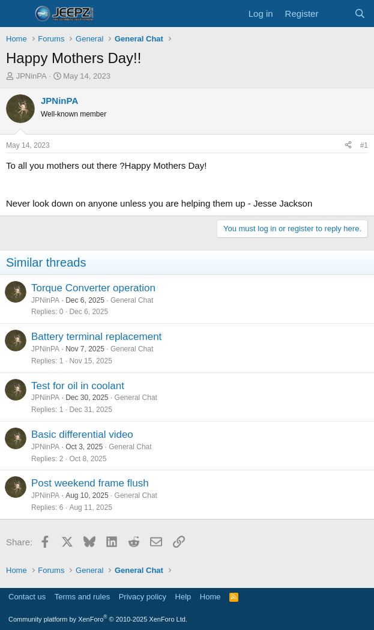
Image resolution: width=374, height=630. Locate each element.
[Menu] (16, 14)
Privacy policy (142, 596)
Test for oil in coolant (77, 386)
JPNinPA (31, 75)
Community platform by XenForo (97, 619)
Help (183, 596)
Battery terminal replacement (96, 336)
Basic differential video (82, 434)
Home (210, 596)
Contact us (27, 596)
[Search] (360, 13)
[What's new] (336, 13)
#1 (364, 145)
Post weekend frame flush (90, 483)
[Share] (348, 146)
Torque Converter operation (93, 288)
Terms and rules (82, 596)
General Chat (131, 300)
